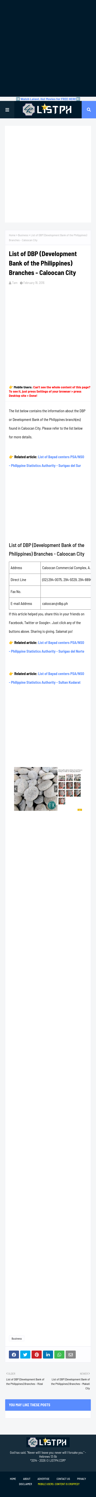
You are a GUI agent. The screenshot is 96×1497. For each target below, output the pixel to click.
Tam (15, 283)
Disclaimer (25, 1484)
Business (23, 235)
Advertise (43, 1478)
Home (12, 235)
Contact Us (63, 1478)
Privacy (81, 1478)
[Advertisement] (48, 48)
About (26, 1478)
